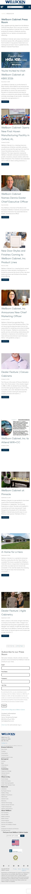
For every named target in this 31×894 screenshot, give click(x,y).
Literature (3, 789)
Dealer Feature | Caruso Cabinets (14, 374)
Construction (4, 755)
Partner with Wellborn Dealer (8, 824)
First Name (4, 671)
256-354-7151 (4, 740)
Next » (22, 646)
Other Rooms (4, 765)
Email (3, 665)
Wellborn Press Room (6, 795)
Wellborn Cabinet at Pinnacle (12, 492)
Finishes (3, 751)
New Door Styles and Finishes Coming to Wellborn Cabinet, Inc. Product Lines (13, 257)
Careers (3, 826)
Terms (19, 869)
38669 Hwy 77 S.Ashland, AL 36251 (6, 738)
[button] (29, 7)
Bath (2, 763)
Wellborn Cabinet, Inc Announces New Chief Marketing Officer (14, 312)
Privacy (15, 869)
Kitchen (3, 761)
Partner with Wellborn (7, 822)
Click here (4, 725)
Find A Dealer (4, 779)
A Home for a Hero (12, 552)
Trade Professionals (6, 806)
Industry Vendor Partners (7, 804)
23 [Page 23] (17, 646)
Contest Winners (5, 830)
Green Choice (4, 818)
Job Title (3, 685)
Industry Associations (6, 808)
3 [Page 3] (12, 646)
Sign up (2, 745)
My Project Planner (6, 791)
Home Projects (5, 820)
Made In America (5, 816)
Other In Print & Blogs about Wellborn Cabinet (13, 709)
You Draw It (4, 775)
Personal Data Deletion (25, 869)
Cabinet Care (4, 798)
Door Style (4, 749)
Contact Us (4, 743)
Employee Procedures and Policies (10, 828)
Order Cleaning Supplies (7, 783)
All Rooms (3, 767)
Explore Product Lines (7, 757)
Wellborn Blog (4, 793)
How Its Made (4, 814)
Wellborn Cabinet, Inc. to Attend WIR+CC (15, 440)
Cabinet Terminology (6, 802)
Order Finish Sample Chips (8, 785)
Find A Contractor (6, 781)
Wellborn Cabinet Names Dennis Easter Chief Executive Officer (14, 198)
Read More (5, 101)
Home (3, 13)
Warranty (3, 800)
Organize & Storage (6, 771)
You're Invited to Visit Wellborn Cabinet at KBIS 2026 (13, 75)
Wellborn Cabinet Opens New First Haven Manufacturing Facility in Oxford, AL (15, 134)
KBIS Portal (4, 796)
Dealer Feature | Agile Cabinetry (13, 613)
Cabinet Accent (5, 773)
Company (4, 678)
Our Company (5, 812)
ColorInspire (4, 753)
